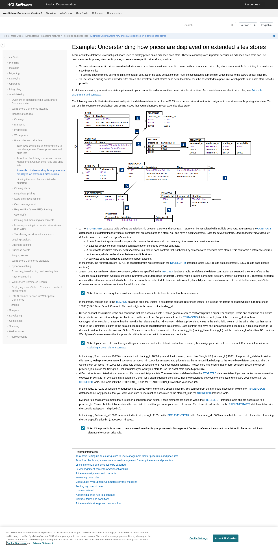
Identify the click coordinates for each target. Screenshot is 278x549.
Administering (32, 36)
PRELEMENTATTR (240, 404)
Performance (16, 331)
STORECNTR (94, 228)
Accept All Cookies (226, 540)
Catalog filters (22, 188)
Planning (14, 62)
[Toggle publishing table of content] (3, 45)
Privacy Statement (43, 545)
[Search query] (209, 25)
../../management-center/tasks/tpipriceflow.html (102, 469)
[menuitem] (51, 13)
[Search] (232, 25)
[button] (5, 57)
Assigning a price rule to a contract (106, 347)
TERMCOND (190, 317)
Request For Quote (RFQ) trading (33, 209)
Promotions (20, 129)
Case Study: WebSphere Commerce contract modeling (106, 481)
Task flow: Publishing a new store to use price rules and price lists (40, 162)
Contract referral (85, 490)
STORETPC (209, 373)
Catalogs (19, 119)
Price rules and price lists (75, 36)
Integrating (15, 89)
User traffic (20, 214)
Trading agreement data (89, 486)
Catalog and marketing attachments (34, 220)
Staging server (20, 255)
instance (30, 108)
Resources (251, 4)
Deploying (14, 78)
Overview (51, 13)
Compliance (16, 320)
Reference (97, 13)
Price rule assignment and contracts (96, 473)
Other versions (114, 13)
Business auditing (22, 244)
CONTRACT (264, 228)
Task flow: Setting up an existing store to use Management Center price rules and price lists (39, 149)
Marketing (19, 124)
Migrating (14, 73)
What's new (66, 13)
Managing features (50, 36)
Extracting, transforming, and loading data (35, 271)
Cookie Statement (17, 545)
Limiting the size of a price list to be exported (101, 464)
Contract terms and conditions (92, 499)
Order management (25, 204)
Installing (14, 67)
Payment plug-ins (21, 276)
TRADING (167, 271)
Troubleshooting (18, 336)
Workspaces (21, 135)
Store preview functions (27, 198)
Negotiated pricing (24, 193)
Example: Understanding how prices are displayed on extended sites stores (128, 36)
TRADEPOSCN (256, 388)
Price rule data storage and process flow (98, 503)
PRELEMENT (212, 399)
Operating (14, 83)
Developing (15, 315)
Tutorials (14, 304)
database (30, 260)
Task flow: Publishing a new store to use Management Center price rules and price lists (124, 460)
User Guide (82, 13)
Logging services (21, 239)
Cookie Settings (199, 540)
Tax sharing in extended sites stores (34, 234)
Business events (21, 250)
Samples (14, 310)
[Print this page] (274, 36)
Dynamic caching (21, 266)
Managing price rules (87, 477)
